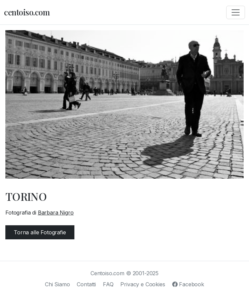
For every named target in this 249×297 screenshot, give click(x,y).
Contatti (86, 284)
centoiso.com (27, 12)
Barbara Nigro (56, 212)
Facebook (188, 284)
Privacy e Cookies (142, 284)
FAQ (108, 284)
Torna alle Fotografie (40, 232)
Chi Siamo (57, 284)
